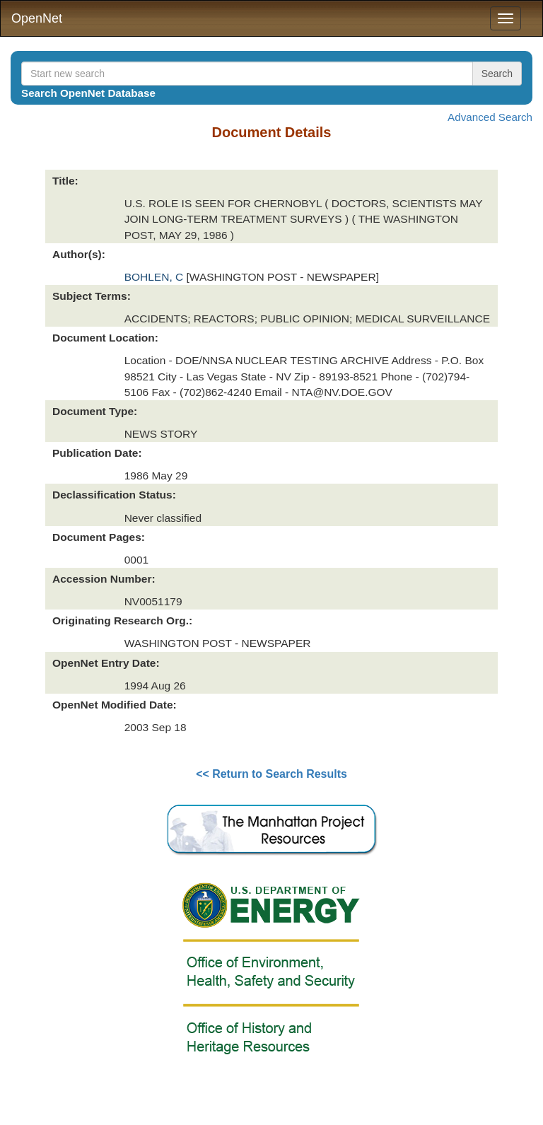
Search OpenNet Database (88, 93)
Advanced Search (490, 117)
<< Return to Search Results (271, 774)
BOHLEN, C (155, 277)
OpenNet (36, 18)
